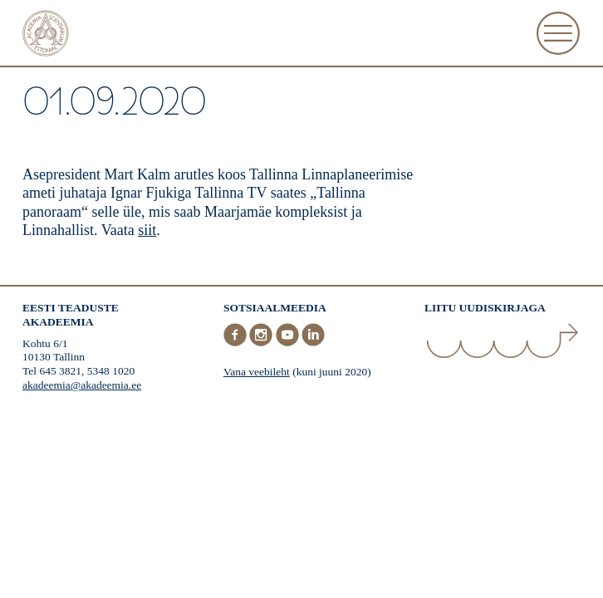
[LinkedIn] (313, 342)
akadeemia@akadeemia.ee (81, 385)
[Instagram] (262, 342)
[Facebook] (236, 342)
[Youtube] (289, 342)
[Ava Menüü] (558, 33)
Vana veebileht (256, 371)
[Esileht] (45, 35)
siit (147, 230)
